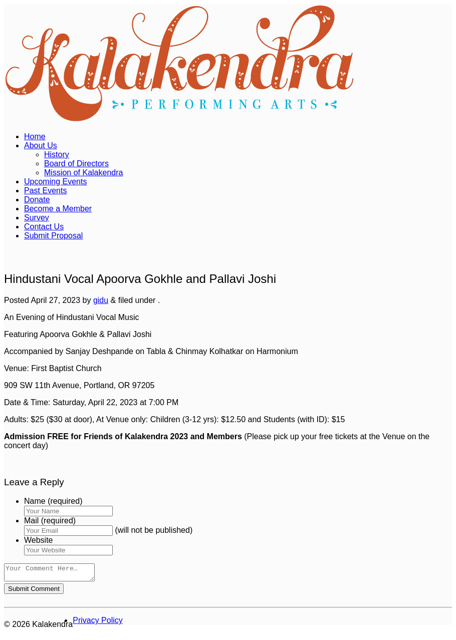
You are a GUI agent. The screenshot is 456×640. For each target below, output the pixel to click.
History (56, 154)
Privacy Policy (98, 623)
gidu (100, 300)
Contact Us (44, 226)
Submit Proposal (53, 235)
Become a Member (58, 208)
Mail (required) (50, 520)
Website (38, 540)
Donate (37, 199)
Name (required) (53, 501)
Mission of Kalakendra (83, 172)
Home (35, 136)
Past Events (45, 190)
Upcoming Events (55, 181)
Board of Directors (76, 163)
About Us (40, 145)
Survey (36, 217)
